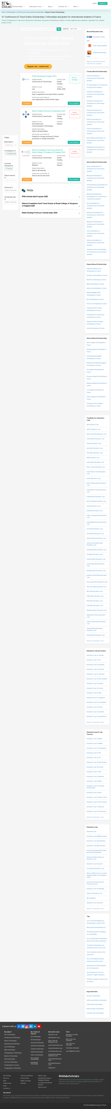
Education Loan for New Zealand (97, 679)
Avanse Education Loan (94, 443)
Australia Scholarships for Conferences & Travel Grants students (95, 103)
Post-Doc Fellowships (10, 1062)
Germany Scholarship (37, 1042)
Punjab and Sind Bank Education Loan (97, 576)
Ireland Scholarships (37, 1052)
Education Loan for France (95, 688)
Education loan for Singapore (96, 697)
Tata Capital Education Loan (95, 533)
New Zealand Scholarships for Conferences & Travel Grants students (96, 140)
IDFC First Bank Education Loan (96, 501)
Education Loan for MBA (94, 739)
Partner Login (42, 1075)
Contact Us (63, 6)
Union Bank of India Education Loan (96, 473)
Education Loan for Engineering (96, 748)
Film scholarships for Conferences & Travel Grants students (95, 205)
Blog (51, 6)
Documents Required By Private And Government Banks (96, 851)
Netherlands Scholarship (34, 1063)
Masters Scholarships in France (96, 279)
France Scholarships (37, 1055)
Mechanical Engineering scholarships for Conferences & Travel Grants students (96, 196)
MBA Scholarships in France (95, 284)
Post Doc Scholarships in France (97, 303)
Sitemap (23, 1083)
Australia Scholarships (38, 1045)
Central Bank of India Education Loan (96, 491)
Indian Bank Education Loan (95, 462)
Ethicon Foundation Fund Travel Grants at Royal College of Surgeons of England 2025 (48, 151)
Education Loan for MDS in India (97, 797)
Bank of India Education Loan (96, 467)
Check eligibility (74, 103)
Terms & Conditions (27, 1075)
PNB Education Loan (93, 457)
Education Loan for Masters (95, 776)
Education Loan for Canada (95, 655)
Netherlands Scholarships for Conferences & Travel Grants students (96, 149)
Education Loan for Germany (95, 674)
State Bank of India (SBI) (96, 38)
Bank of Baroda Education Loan (96, 434)
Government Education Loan (95, 868)
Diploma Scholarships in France (96, 288)
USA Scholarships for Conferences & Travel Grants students (95, 78)
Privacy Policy (25, 1078)
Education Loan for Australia (95, 664)
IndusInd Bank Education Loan (96, 559)
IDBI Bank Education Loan (95, 510)
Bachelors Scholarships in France (97, 275)
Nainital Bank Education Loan (96, 635)
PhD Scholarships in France (95, 299)
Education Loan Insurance (95, 864)
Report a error (42, 1087)
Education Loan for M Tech (95, 767)
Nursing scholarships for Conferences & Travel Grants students (95, 178)
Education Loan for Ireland (95, 683)
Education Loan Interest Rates (96, 841)
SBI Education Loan (93, 424)
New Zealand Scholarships (35, 1058)
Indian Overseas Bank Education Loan (97, 516)
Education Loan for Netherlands (96, 716)
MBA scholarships (9, 1050)
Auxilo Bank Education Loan (55, 1059)
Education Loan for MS (94, 753)
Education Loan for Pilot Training (97, 802)
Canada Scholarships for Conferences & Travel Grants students (95, 112)
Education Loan (36, 6)
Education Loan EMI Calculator (96, 845)
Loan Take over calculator (70, 1044)
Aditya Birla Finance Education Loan (96, 616)
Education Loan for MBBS (95, 743)
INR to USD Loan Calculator (71, 1039)
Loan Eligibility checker (73, 1051)
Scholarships (19, 6)
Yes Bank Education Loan (94, 554)
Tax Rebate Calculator (72, 1048)
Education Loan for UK (94, 660)
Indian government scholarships (97, 1000)
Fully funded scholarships (95, 1004)
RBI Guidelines (91, 898)
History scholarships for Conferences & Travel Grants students (95, 242)
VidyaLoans (51, 1068)
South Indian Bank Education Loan (95, 565)
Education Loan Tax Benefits (95, 888)
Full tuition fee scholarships (95, 1013)
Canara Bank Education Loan (95, 439)
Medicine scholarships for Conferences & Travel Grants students (95, 224)
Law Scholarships (9, 1047)
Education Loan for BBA (94, 781)
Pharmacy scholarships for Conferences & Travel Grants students (95, 215)
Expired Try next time (75, 113)
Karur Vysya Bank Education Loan (97, 582)
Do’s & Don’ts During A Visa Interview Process (95, 883)
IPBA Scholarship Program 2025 (44, 76)
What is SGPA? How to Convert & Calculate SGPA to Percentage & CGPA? (97, 875)
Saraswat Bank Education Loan (96, 538)
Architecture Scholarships (12, 1037)
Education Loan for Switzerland (96, 702)
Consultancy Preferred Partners (45, 1084)
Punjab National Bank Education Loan (54, 1055)
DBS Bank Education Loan (95, 601)
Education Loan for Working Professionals (95, 787)
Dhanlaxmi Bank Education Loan (97, 610)
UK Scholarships (36, 1039)
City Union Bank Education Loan (96, 586)
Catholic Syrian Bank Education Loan (96, 622)
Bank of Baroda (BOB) (97, 46)
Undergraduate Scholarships (13, 1053)
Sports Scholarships (10, 1041)
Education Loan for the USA (95, 669)
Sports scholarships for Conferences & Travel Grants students (95, 169)
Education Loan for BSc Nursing (96, 762)
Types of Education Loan (94, 893)
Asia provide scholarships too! (96, 927)
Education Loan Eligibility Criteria (97, 836)
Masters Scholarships (11, 1056)
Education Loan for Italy (94, 693)
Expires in (75, 79)
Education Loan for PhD (94, 771)
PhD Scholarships (9, 1059)
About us (6, 1078)
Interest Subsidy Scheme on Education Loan (95, 858)
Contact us (6, 1088)
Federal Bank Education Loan (96, 496)
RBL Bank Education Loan (95, 591)
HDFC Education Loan (93, 429)
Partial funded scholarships (95, 1009)
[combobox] (10, 144)
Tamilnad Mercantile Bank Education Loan (94, 629)
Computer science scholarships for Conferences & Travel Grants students (96, 252)
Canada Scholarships (37, 1049)
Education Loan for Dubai (94, 707)
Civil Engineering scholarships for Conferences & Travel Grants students (97, 187)
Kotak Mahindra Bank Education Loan (96, 523)
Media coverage (26, 1081)
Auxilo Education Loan (94, 478)
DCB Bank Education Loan (95, 605)
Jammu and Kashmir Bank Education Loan (95, 544)
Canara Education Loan (55, 1048)
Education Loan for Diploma (95, 807)
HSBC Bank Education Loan (95, 596)
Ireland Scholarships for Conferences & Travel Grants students (95, 122)
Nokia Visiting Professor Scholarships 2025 (48, 111)
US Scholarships (36, 1036)
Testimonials (7, 1083)
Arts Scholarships (9, 1034)
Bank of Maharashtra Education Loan (96, 484)
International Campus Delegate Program (44, 1079)
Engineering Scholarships (12, 1044)
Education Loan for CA (94, 757)
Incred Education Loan (94, 506)
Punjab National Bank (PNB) (96, 53)
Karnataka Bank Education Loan (96, 549)
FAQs (5, 1086)
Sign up (103, 3)
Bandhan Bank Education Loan (96, 570)
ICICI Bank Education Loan (95, 453)
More (77, 6)
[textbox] (5, 157)
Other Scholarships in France (95, 328)
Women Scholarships (93, 996)
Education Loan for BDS (94, 792)
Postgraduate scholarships (12, 1068)
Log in (95, 3)
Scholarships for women (11, 1065)
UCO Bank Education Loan (95, 529)
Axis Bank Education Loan (95, 448)
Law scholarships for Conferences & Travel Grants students (95, 233)
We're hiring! (7, 1075)
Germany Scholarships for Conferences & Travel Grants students (95, 94)
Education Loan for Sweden (95, 712)
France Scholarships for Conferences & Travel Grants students (95, 131)
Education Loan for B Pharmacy (96, 811)
